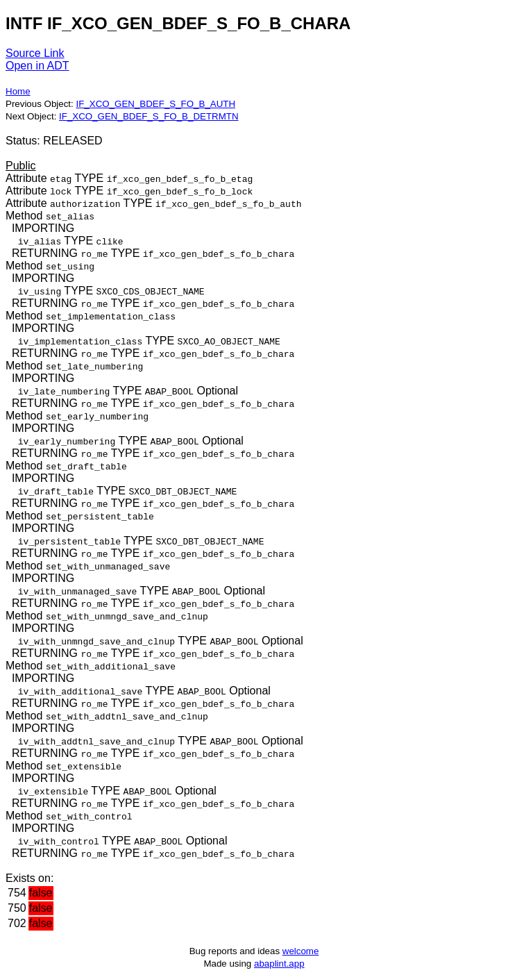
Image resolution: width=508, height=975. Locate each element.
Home (18, 91)
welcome (300, 951)
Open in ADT (37, 66)
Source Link (35, 53)
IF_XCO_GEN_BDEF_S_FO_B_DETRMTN (148, 116)
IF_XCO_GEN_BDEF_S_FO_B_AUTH (155, 104)
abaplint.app (279, 963)
